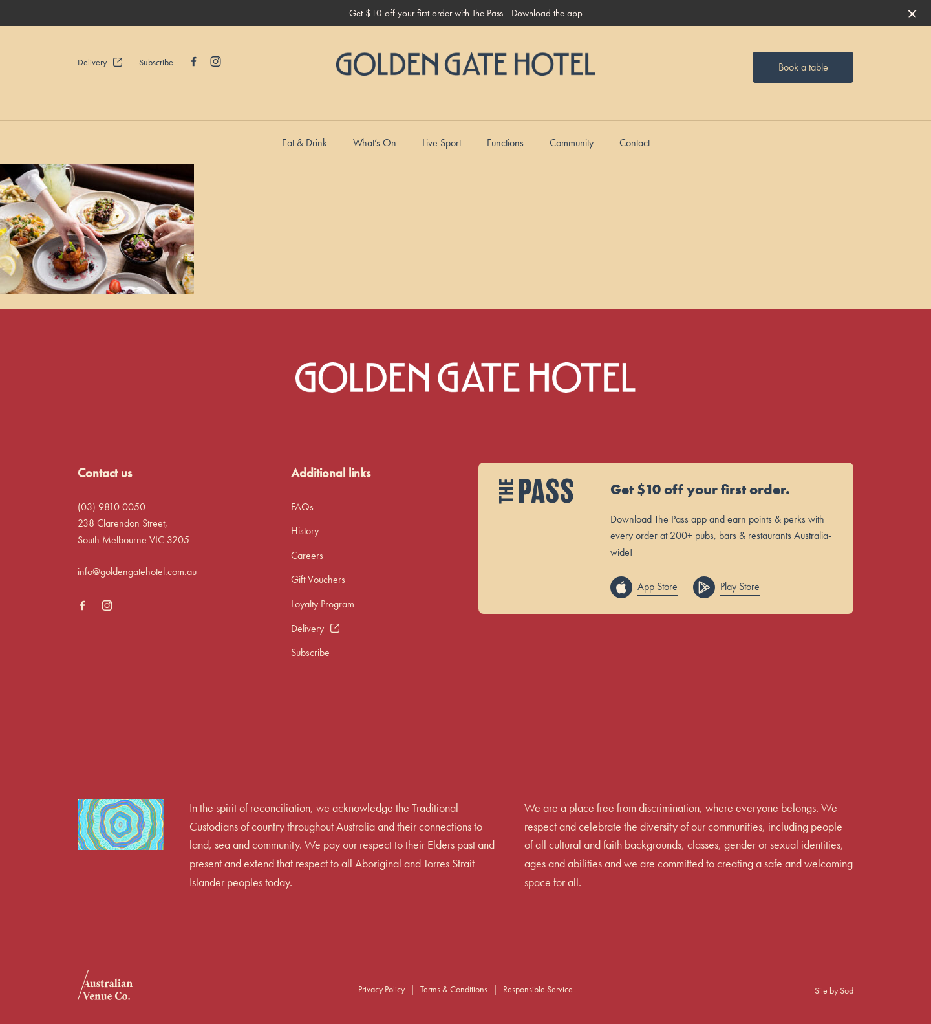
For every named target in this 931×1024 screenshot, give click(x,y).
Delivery (100, 62)
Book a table (803, 67)
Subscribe (156, 62)
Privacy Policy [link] (381, 989)
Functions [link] (505, 142)
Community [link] (572, 142)
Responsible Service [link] (538, 989)
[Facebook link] (193, 61)
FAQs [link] (302, 507)
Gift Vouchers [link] (318, 579)
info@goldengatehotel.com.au (137, 571)
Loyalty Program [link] (322, 604)
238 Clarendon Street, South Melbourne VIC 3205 (133, 531)
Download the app (547, 12)
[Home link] (465, 64)
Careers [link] (307, 555)
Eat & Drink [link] (304, 142)
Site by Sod (834, 990)
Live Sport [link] (441, 142)
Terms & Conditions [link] (453, 989)
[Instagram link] (215, 61)
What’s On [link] (374, 142)
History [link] (305, 531)
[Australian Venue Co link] (105, 989)
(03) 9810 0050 (111, 507)
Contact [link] (634, 142)
